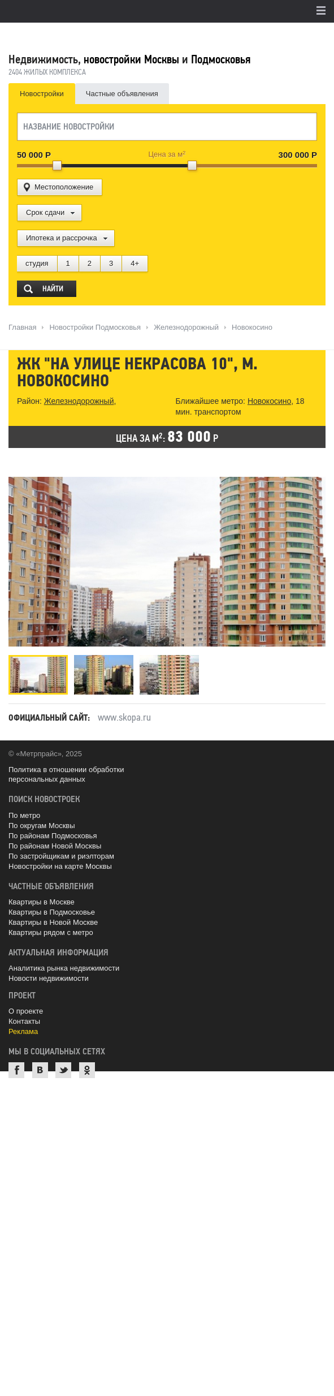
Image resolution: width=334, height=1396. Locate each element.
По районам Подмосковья (52, 835)
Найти (52, 289)
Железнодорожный (79, 401)
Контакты (24, 1021)
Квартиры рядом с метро (50, 932)
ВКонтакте (40, 1070)
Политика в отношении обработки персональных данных (66, 774)
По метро (24, 815)
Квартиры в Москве (41, 902)
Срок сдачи (45, 212)
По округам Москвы (41, 825)
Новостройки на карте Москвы (60, 866)
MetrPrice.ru (68, 35)
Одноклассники (87, 1070)
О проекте (25, 1011)
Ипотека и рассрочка (61, 238)
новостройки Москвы (131, 59)
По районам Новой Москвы (54, 846)
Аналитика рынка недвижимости (63, 968)
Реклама (23, 1031)
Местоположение (63, 187)
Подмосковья (220, 59)
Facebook (16, 1070)
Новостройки (42, 93)
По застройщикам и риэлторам (61, 856)
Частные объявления (122, 93)
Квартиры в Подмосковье (51, 912)
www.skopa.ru (124, 717)
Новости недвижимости (48, 978)
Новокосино (269, 401)
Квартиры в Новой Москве (53, 922)
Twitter (63, 1070)
